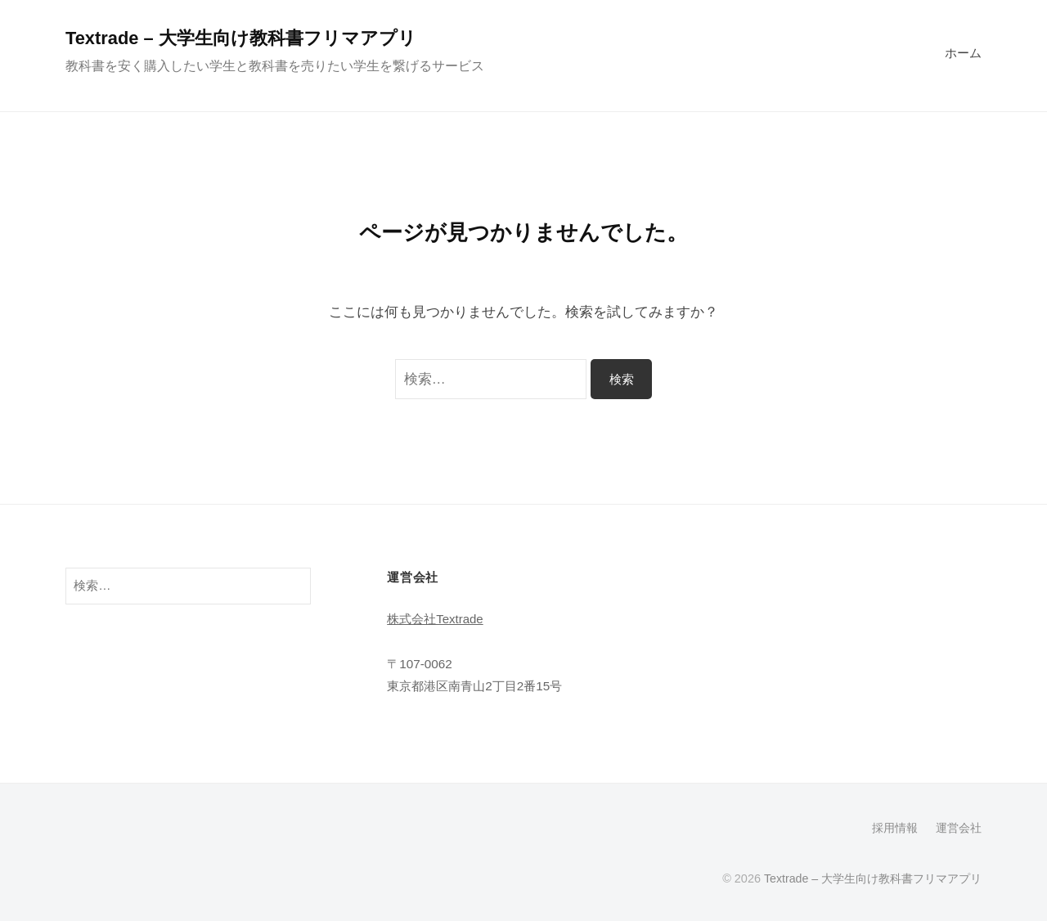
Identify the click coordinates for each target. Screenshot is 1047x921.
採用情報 (895, 827)
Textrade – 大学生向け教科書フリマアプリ (242, 38)
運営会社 (959, 827)
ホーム (963, 53)
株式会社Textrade (435, 618)
